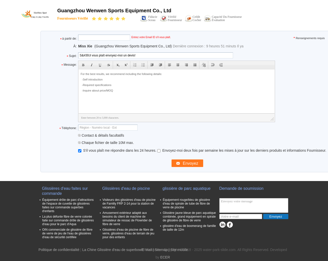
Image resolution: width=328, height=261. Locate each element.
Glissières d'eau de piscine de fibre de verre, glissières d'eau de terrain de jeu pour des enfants (128, 233)
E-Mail (147, 250)
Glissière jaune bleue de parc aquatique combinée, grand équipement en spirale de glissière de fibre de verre (189, 216)
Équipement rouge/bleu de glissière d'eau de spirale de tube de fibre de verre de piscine (186, 203)
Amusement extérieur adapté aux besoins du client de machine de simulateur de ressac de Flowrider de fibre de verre (127, 218)
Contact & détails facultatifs (101, 135)
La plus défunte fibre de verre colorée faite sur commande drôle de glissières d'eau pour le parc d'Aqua (68, 220)
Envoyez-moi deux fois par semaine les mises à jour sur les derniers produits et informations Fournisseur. (241, 150)
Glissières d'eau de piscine (126, 188)
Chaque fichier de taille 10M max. (106, 143)
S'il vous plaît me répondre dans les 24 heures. (117, 150)
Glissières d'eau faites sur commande (65, 191)
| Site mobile (178, 250)
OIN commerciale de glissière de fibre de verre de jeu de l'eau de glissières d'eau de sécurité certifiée (67, 233)
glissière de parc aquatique (186, 188)
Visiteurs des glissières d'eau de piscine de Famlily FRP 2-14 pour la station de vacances (129, 203)
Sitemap (161, 250)
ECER (165, 257)
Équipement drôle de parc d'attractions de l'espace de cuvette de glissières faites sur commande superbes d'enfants (68, 205)
